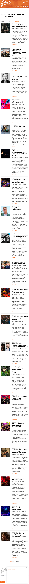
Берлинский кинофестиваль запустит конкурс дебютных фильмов (20, 318)
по (9, 21)
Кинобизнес (23, 9)
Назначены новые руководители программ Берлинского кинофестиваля (20, 345)
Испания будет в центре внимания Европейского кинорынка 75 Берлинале (19, 263)
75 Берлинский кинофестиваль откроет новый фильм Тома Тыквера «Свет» (20, 153)
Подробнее (15, 44)
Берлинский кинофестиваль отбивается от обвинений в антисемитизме (20, 398)
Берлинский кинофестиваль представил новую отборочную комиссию (20, 291)
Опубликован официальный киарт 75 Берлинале (20, 101)
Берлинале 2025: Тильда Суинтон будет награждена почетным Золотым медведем (19, 77)
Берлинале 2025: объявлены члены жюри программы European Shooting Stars (20, 236)
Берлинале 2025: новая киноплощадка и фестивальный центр (18, 181)
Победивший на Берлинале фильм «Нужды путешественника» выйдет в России (20, 370)
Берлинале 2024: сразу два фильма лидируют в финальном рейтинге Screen (20, 451)
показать (17, 21)
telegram (25, 6)
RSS (21, 6)
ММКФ (14, 9)
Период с (2, 21)
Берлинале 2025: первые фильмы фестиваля (19, 127)
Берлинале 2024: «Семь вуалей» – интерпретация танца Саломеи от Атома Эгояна (19, 536)
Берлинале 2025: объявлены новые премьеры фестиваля (20, 25)
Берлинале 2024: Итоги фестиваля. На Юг (18, 478)
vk (28, 6)
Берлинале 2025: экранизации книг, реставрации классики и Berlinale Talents (19, 51)
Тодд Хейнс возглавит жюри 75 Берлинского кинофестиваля (20, 209)
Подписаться (16, 6)
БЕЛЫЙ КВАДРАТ (8, 9)
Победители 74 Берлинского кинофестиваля (20, 508)
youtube (23, 6)
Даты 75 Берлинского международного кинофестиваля (18, 425)
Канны (17, 9)
